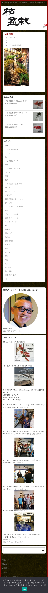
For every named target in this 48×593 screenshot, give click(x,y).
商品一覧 (5, 560)
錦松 (6, 165)
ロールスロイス (11, 191)
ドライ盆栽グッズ (11, 161)
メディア (8, 195)
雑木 (6, 146)
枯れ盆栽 (8, 271)
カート (5, 573)
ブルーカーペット (11, 149)
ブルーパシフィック (12, 168)
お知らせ (8, 203)
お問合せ (5, 568)
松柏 (6, 180)
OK (24, 589)
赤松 (6, 256)
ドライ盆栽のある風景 (13, 184)
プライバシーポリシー (11, 577)
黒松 (6, 260)
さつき (7, 252)
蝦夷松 (7, 229)
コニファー (9, 172)
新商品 (7, 237)
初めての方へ (7, 564)
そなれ (7, 153)
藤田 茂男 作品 (10, 275)
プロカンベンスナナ (12, 214)
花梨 (6, 248)
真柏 (6, 264)
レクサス (8, 187)
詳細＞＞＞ (26, 342)
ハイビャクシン (11, 222)
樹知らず (8, 233)
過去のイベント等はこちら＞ (14, 542)
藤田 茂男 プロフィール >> (12, 331)
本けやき (8, 267)
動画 (6, 210)
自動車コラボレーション (14, 199)
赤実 (6, 176)
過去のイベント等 (11, 218)
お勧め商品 (9, 241)
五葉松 (7, 245)
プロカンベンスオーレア (14, 206)
